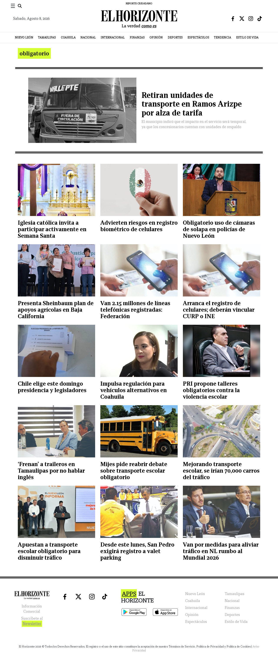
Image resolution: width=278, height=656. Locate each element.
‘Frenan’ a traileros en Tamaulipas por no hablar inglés (51, 470)
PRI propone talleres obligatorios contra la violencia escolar (211, 390)
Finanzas (137, 37)
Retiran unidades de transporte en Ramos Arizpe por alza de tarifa (192, 104)
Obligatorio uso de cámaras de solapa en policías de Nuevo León (219, 229)
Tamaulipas (47, 37)
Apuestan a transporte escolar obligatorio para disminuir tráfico (49, 551)
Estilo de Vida (247, 37)
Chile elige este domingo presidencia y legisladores (52, 387)
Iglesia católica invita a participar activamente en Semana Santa (52, 229)
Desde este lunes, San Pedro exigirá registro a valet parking (137, 551)
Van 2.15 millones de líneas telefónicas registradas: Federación (135, 310)
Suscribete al (32, 621)
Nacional (88, 37)
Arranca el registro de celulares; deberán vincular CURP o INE (218, 310)
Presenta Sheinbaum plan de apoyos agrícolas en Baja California (56, 310)
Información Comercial (32, 609)
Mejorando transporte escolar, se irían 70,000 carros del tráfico (221, 470)
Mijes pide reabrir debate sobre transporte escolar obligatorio (133, 470)
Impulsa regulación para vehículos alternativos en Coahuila (133, 390)
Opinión (156, 37)
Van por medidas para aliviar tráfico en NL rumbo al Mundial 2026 (220, 551)
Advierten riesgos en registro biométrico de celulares (139, 226)
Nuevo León (24, 37)
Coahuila (68, 37)
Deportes (175, 37)
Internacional (113, 37)
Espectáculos (198, 37)
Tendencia (222, 37)
